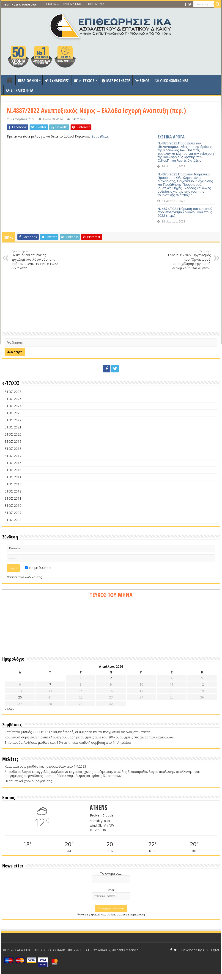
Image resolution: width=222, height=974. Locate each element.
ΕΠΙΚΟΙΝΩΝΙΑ (95, 4)
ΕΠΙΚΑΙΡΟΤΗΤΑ (19, 90)
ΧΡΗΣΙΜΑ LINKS (72, 4)
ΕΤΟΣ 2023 (13, 413)
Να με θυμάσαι (38, 568)
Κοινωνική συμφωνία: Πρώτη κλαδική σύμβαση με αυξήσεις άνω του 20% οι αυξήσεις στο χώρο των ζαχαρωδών (89, 737)
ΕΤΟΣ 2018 (13, 448)
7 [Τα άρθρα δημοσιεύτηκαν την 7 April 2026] (50, 684)
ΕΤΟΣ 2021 (13, 427)
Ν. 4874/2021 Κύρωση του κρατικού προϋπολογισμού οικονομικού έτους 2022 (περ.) (184, 212)
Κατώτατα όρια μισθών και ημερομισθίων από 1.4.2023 (45, 766)
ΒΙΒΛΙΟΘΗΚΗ (28, 80)
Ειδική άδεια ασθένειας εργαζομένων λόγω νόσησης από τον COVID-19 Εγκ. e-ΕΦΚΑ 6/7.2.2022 (34, 259)
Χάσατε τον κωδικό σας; (24, 577)
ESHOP (142, 80)
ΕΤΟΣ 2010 (13, 505)
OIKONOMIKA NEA (171, 80)
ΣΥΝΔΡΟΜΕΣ (57, 80)
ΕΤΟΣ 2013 (13, 484)
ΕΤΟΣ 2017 (13, 455)
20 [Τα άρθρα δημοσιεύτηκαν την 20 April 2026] (20, 697)
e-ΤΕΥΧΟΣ (84, 80)
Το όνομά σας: (111, 873)
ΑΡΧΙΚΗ (9, 80)
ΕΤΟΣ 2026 (13, 391)
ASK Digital (211, 950)
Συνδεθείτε (100, 136)
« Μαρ (9, 709)
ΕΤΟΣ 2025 (13, 399)
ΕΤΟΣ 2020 (13, 434)
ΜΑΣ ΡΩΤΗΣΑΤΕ (116, 80)
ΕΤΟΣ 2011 (13, 498)
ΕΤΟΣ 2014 (13, 477)
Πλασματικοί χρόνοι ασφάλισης (28, 781)
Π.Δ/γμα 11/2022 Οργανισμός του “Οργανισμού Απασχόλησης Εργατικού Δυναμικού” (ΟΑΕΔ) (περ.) (187, 259)
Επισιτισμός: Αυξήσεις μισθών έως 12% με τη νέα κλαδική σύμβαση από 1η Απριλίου (68, 742)
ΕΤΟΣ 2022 (13, 420)
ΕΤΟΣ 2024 (13, 406)
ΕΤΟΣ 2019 (13, 441)
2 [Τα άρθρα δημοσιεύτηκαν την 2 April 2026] (111, 678)
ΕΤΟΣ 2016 (13, 463)
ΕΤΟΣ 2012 (13, 491)
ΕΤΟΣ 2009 (13, 512)
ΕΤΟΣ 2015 (13, 470)
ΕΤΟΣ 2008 (13, 520)
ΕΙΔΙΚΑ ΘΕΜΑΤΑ (53, 119)
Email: (111, 890)
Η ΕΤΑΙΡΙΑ (50, 4)
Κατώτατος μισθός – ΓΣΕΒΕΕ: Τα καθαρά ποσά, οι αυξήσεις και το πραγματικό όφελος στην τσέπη (77, 732)
